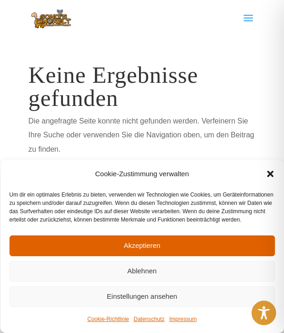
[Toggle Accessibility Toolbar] (264, 313)
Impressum (182, 319)
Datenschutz (149, 319)
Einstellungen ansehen (142, 296)
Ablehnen (142, 271)
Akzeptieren (142, 245)
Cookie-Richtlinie (108, 319)
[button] (270, 174)
